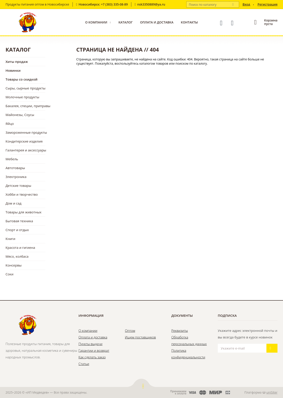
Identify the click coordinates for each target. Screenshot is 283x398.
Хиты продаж (17, 61)
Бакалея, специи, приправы (28, 106)
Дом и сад (13, 203)
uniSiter (272, 392)
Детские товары (18, 185)
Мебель (12, 159)
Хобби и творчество (22, 194)
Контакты (189, 22)
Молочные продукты (22, 97)
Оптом (130, 330)
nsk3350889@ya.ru (151, 4)
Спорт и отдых (17, 230)
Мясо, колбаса (17, 256)
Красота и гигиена (20, 247)
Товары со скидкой (22, 79)
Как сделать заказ (91, 357)
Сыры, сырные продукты (26, 88)
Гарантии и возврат (93, 350)
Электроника (16, 176)
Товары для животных (23, 212)
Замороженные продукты (26, 132)
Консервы (14, 265)
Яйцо (10, 123)
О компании (96, 22)
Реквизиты (179, 330)
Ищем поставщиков (140, 337)
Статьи (83, 363)
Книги (10, 238)
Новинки (13, 70)
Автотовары (15, 168)
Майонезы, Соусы (20, 114)
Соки (9, 274)
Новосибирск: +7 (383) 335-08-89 (103, 4)
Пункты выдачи (90, 344)
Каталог (126, 22)
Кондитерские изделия (24, 141)
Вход (246, 4)
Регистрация (267, 4)
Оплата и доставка (156, 22)
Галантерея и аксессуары (26, 150)
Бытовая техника (19, 221)
